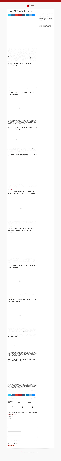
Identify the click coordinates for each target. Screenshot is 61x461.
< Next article (10, 414)
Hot (23, 451)
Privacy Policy (35, 451)
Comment (9, 418)
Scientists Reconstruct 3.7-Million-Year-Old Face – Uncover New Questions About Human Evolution (46, 19)
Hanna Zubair (9, 12)
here (11, 90)
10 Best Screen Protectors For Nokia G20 (31, 398)
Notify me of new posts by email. (12, 443)
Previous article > (14, 414)
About (30, 451)
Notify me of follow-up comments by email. (14, 440)
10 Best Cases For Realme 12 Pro (32, 412)
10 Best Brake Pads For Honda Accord (13, 398)
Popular (26, 451)
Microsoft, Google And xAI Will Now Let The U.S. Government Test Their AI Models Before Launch (46, 23)
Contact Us (40, 451)
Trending (20, 451)
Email (9, 432)
